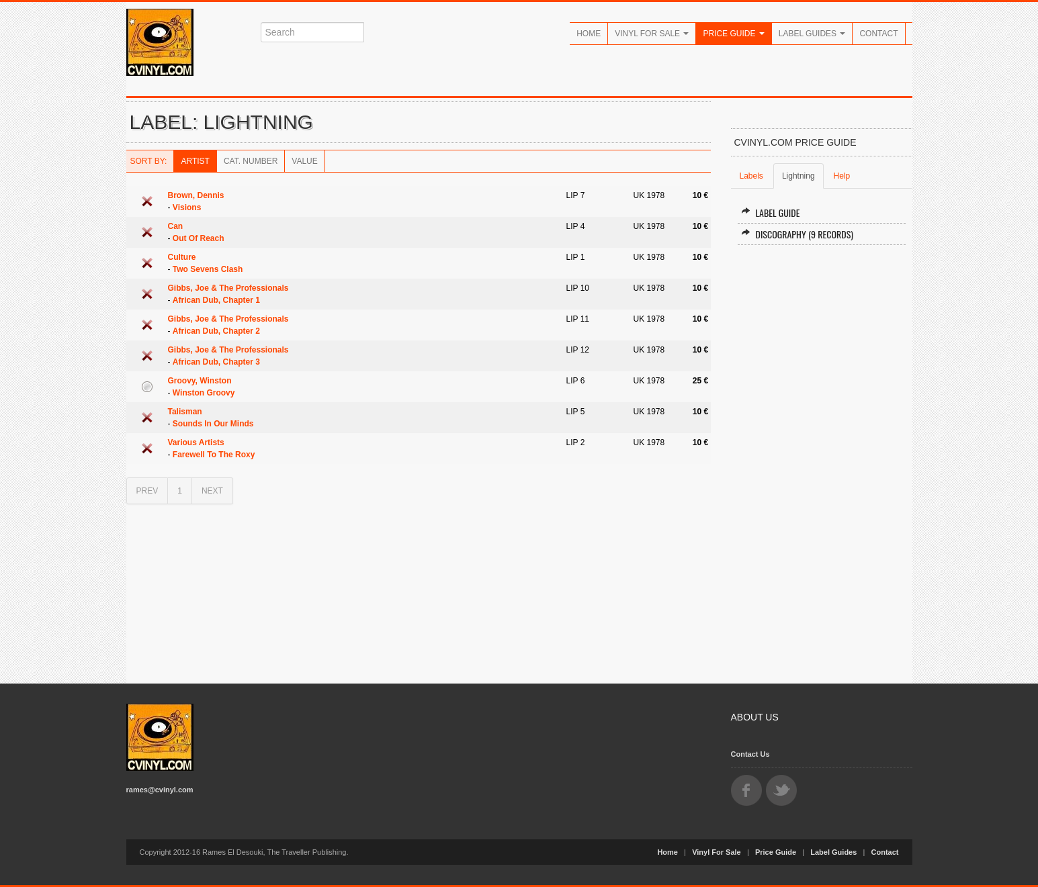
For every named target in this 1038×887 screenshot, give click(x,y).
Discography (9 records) (797, 234)
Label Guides (812, 33)
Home (588, 33)
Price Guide (733, 33)
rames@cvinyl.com (159, 790)
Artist (195, 161)
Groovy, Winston (200, 380)
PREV (147, 491)
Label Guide (770, 212)
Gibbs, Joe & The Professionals (228, 288)
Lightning (798, 176)
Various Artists (196, 442)
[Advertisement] (822, 458)
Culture (182, 257)
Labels (751, 176)
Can (175, 226)
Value (304, 161)
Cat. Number (250, 161)
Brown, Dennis (196, 195)
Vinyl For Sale (652, 33)
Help (842, 176)
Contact (878, 33)
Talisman (185, 411)
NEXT (212, 491)
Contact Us (750, 754)
